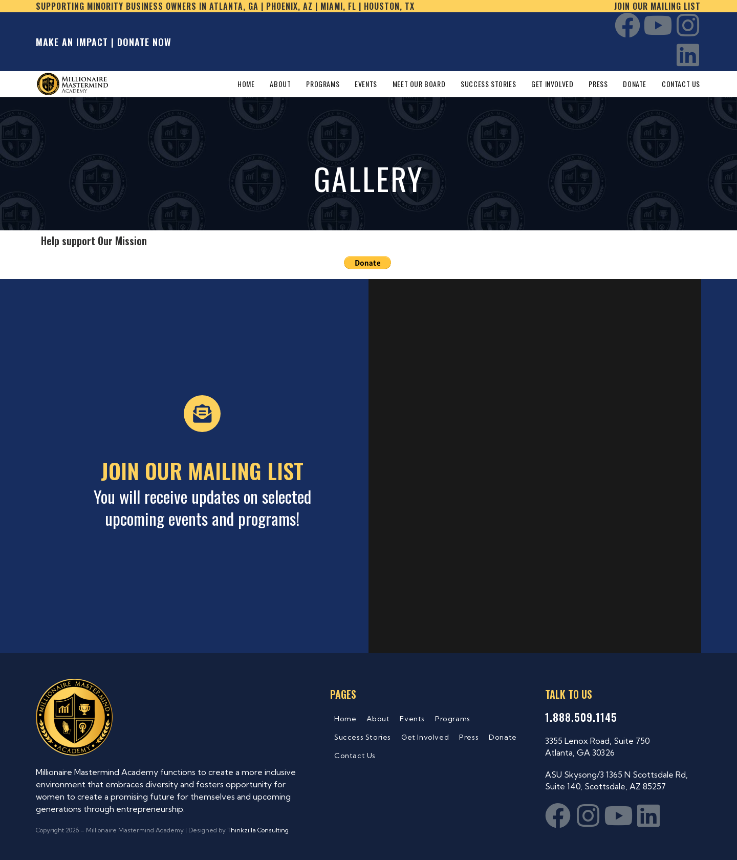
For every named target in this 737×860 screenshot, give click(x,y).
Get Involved (425, 737)
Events (412, 718)
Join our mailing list (657, 6)
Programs (452, 718)
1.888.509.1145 (581, 717)
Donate (503, 737)
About (377, 718)
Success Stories (362, 737)
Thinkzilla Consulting (258, 830)
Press (469, 737)
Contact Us (355, 755)
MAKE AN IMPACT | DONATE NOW (103, 42)
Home (345, 718)
